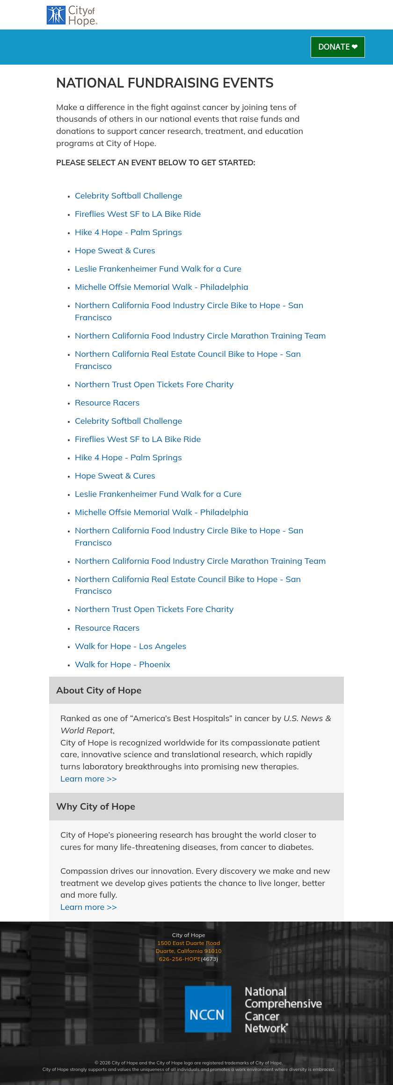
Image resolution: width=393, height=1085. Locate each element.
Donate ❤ (337, 47)
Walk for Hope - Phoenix (122, 664)
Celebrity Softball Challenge (128, 195)
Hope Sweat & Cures (115, 250)
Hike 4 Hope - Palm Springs (128, 232)
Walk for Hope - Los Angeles (130, 646)
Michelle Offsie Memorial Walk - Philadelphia (161, 286)
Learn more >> (88, 778)
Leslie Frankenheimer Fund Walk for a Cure (158, 268)
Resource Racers (107, 402)
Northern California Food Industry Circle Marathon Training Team (200, 335)
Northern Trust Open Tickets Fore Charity (154, 384)
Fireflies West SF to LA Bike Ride (138, 213)
